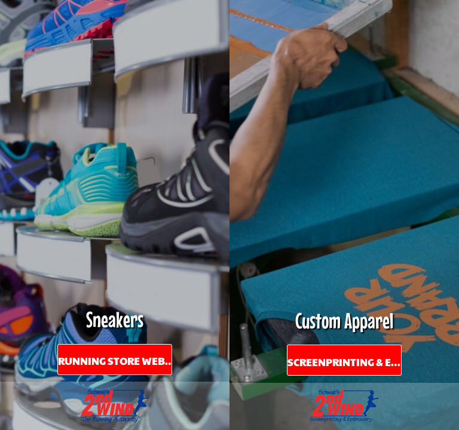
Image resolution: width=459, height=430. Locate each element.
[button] (114, 406)
